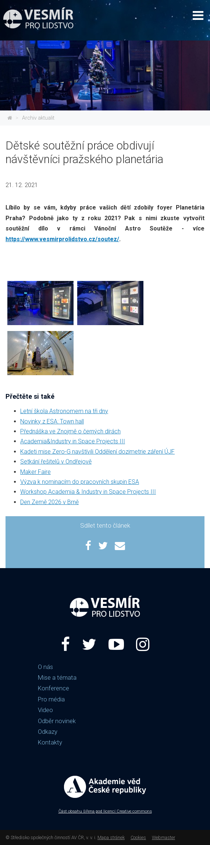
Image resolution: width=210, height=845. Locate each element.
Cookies (138, 837)
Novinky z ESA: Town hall (52, 421)
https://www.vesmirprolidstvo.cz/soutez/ (62, 239)
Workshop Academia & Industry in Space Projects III (88, 491)
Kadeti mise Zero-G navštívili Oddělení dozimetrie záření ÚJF (97, 451)
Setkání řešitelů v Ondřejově (56, 461)
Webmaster (163, 837)
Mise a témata (57, 677)
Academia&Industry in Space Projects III (72, 441)
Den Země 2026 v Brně (49, 502)
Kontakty (50, 742)
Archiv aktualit (38, 118)
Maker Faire (35, 471)
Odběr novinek (57, 721)
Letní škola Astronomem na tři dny (64, 411)
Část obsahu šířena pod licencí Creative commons (105, 811)
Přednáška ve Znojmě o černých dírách (70, 431)
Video (45, 710)
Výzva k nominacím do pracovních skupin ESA (79, 481)
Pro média (51, 699)
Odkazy (47, 731)
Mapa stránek (111, 837)
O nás (45, 666)
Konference (53, 688)
